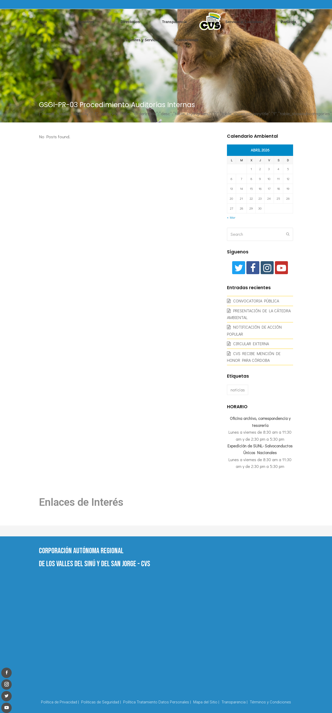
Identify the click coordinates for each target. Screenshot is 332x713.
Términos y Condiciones (270, 702)
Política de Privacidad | (60, 702)
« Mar (231, 217)
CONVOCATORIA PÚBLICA (256, 300)
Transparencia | (234, 702)
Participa (288, 22)
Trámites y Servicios (143, 40)
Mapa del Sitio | (206, 702)
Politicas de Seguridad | (101, 702)
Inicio (42, 22)
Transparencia (174, 22)
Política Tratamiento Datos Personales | (157, 702)
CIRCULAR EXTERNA (251, 343)
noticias (238, 389)
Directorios (130, 22)
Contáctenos (187, 40)
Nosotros (86, 22)
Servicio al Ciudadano (244, 22)
